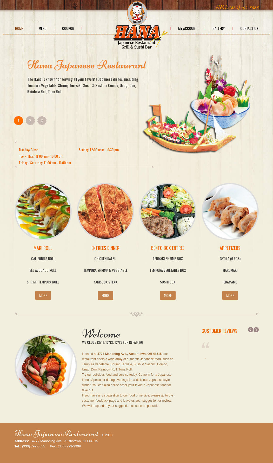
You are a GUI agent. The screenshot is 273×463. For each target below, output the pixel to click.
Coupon (68, 28)
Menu (42, 28)
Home (19, 28)
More (43, 295)
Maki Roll (43, 247)
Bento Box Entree (167, 247)
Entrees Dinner (105, 247)
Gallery (218, 28)
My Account (187, 28)
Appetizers (230, 247)
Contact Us (249, 28)
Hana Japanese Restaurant (56, 433)
